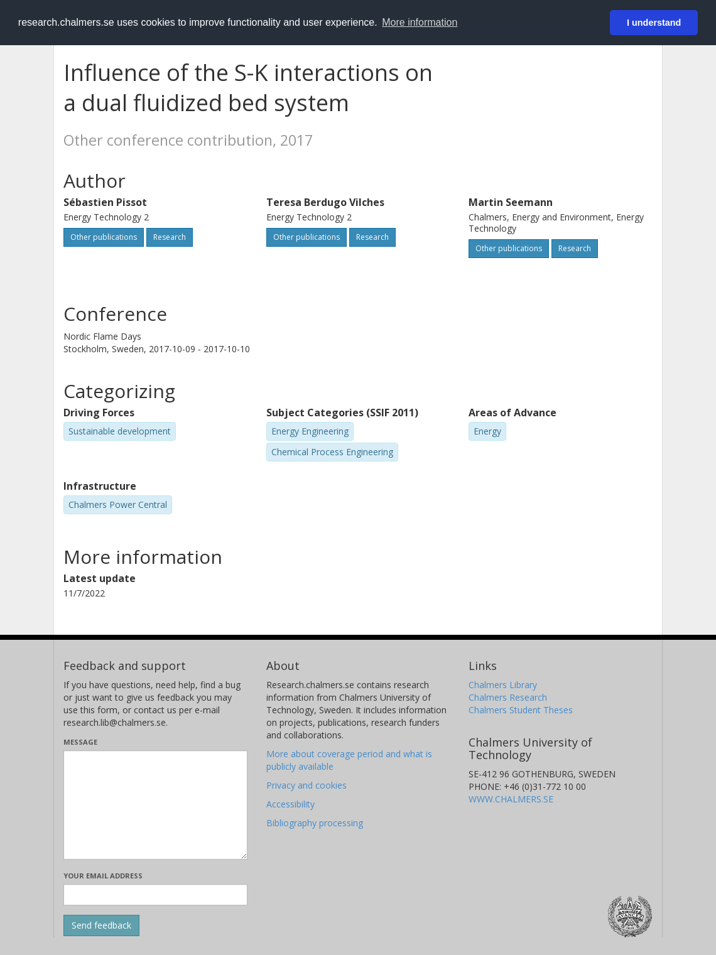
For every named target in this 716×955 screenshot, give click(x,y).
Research (169, 237)
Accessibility (290, 804)
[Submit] (101, 925)
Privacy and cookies (306, 785)
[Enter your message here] (155, 805)
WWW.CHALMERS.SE (511, 799)
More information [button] (419, 22)
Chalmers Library (503, 685)
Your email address (103, 875)
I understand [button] (654, 23)
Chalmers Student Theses (521, 710)
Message (80, 742)
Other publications (103, 237)
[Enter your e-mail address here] (155, 894)
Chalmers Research (508, 697)
